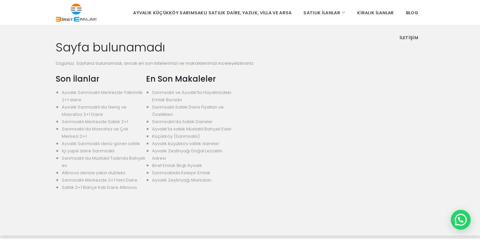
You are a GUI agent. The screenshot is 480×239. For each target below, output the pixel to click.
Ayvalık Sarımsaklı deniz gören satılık (101, 143)
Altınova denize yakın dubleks (93, 173)
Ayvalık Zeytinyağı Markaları (181, 180)
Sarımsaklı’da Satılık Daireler (182, 122)
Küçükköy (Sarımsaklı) (176, 136)
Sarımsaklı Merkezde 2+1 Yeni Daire (99, 180)
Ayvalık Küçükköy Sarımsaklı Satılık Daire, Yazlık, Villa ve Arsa (212, 13)
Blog (412, 13)
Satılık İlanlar (321, 13)
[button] (461, 220)
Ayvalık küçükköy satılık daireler (185, 143)
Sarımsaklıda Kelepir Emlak (181, 173)
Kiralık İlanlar (375, 13)
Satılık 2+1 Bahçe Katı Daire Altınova (99, 187)
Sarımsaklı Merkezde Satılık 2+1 (95, 122)
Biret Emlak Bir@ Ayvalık (177, 165)
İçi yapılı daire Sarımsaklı (88, 151)
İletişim (409, 38)
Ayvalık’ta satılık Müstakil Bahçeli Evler (192, 129)
